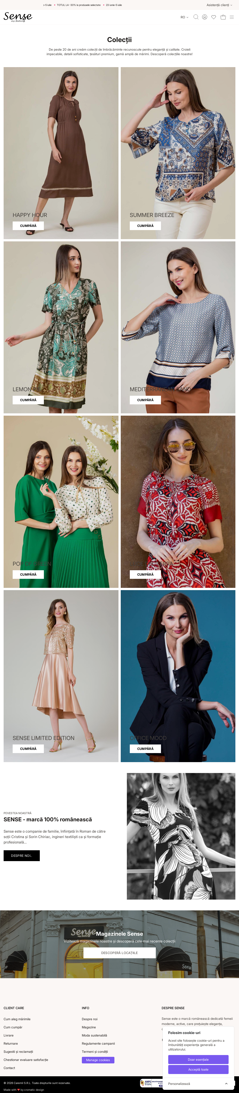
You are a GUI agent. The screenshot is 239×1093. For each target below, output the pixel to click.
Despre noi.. (21, 855)
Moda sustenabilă (94, 1035)
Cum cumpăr (13, 1027)
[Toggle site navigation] (231, 17)
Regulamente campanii (98, 1043)
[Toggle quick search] (196, 17)
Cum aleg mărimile (17, 1019)
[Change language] (185, 17)
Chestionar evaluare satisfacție (26, 1060)
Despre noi (89, 1019)
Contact (9, 1068)
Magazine (89, 1027)
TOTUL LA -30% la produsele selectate (84, 5)
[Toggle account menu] (205, 17)
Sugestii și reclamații (18, 1051)
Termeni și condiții (95, 1051)
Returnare (11, 1043)
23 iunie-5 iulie (49, 5)
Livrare (9, 1035)
